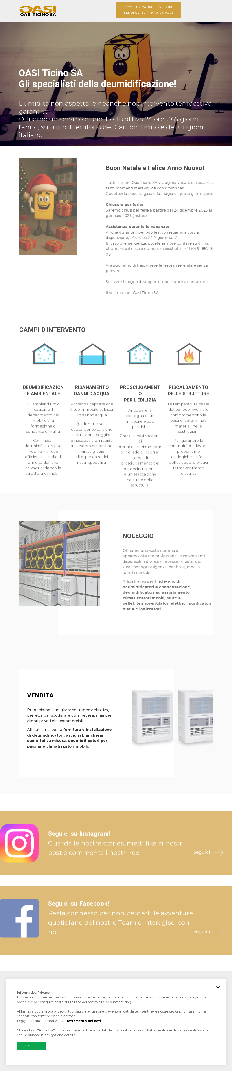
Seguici (201, 865)
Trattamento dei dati (83, 1021)
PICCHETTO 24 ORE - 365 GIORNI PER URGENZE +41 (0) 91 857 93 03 (148, 9)
